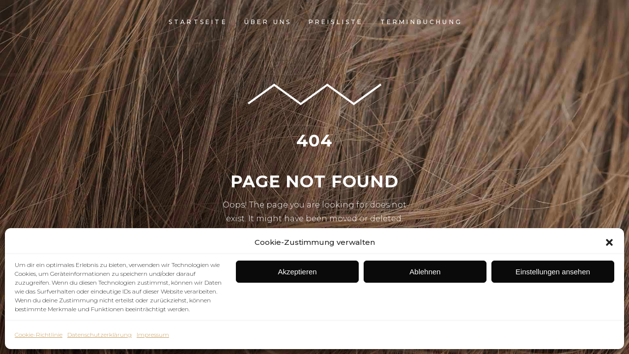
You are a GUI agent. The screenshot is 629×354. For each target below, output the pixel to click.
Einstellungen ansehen (552, 271)
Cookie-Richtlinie (38, 334)
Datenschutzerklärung (99, 334)
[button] (609, 242)
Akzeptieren (297, 271)
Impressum (153, 334)
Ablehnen (424, 271)
